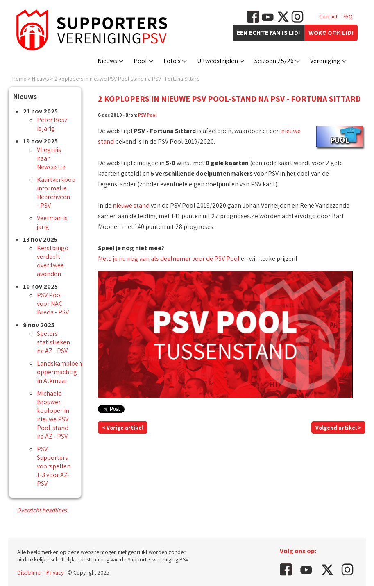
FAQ (348, 16)
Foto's (172, 61)
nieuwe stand (131, 205)
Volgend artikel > (338, 427)
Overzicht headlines (42, 510)
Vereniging (325, 61)
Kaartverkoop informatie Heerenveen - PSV (56, 192)
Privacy (54, 572)
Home (19, 78)
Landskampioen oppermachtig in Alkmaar (59, 372)
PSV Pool (147, 115)
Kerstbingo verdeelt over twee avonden (52, 261)
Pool (140, 61)
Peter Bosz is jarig (52, 124)
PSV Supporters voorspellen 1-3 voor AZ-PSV (53, 466)
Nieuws (107, 61)
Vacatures (330, 32)
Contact (328, 16)
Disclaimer (29, 572)
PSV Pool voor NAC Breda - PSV (53, 304)
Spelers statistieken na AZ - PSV (53, 342)
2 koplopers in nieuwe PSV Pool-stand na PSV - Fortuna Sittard (127, 78)
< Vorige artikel (122, 427)
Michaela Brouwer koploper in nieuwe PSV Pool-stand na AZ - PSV (53, 415)
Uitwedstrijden (217, 61)
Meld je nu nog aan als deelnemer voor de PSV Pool (169, 258)
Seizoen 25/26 (274, 61)
